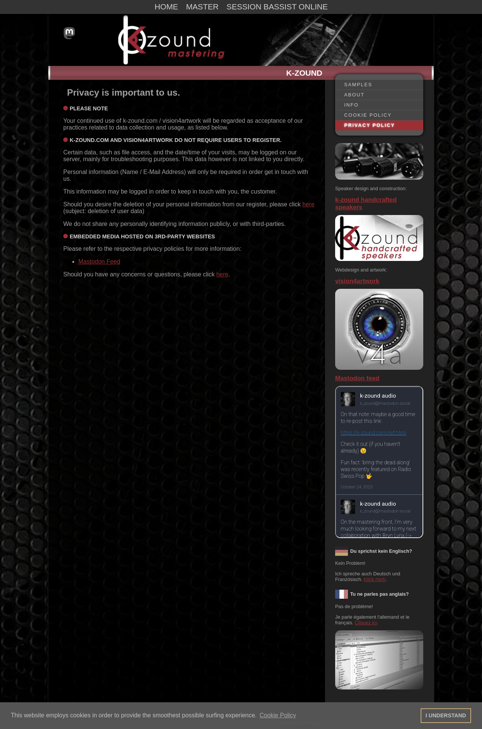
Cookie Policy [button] (277, 715)
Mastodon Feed (99, 261)
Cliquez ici (366, 622)
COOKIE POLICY (368, 115)
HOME (166, 6)
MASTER (202, 6)
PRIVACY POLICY (369, 125)
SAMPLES (358, 84)
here (308, 204)
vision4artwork (357, 281)
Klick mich (375, 579)
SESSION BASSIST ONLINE (277, 6)
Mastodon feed (357, 378)
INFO (351, 105)
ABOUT (354, 95)
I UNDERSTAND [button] (446, 715)
